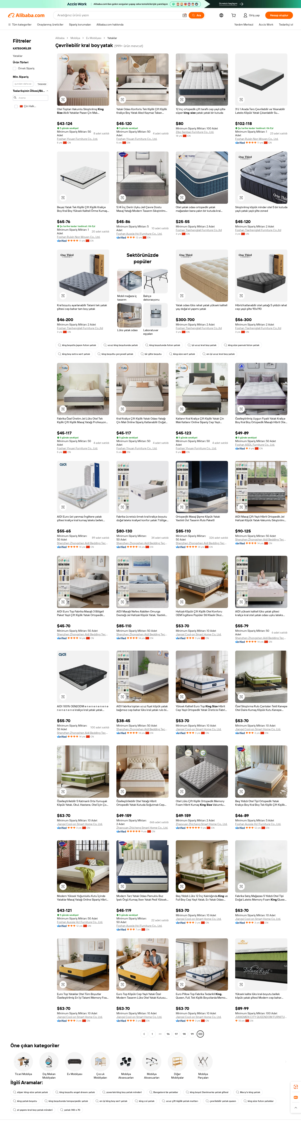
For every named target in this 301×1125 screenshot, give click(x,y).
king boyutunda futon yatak (162, 345)
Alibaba (59, 38)
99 (192, 1034)
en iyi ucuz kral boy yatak (218, 354)
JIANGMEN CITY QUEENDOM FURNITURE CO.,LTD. (261, 1017)
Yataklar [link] (112, 38)
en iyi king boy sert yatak (111, 1101)
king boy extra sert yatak (74, 354)
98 (184, 1034)
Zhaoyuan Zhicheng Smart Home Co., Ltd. (142, 827)
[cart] (234, 15)
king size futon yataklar (259, 1101)
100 (200, 1034)
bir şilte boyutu (151, 354)
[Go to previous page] (144, 1034)
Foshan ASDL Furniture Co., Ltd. (255, 444)
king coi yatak (144, 1101)
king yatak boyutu (25, 1101)
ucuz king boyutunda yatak (121, 345)
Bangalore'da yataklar (163, 1092)
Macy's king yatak (248, 1092)
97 (176, 1034)
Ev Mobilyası (93, 38)
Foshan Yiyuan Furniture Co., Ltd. (77, 138)
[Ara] (196, 15)
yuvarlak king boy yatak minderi (122, 1092)
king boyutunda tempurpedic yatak (66, 1101)
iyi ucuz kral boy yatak (202, 345)
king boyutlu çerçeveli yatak (115, 354)
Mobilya (75, 38)
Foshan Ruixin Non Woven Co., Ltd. (256, 138)
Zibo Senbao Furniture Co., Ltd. (195, 132)
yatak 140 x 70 (70, 1110)
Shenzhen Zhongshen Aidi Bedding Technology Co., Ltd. (83, 543)
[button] (184, 15)
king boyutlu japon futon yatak (77, 345)
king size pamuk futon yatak (241, 345)
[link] (296, 1087)
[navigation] (30, 536)
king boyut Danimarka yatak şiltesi (207, 1092)
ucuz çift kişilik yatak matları (180, 1101)
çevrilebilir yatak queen (221, 1101)
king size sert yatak (182, 354)
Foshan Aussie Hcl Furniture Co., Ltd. (139, 233)
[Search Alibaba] (118, 15)
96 (168, 1034)
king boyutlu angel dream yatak (75, 1092)
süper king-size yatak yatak (30, 1092)
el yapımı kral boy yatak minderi (33, 1110)
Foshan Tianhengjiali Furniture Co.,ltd (199, 230)
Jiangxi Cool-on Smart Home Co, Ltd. (198, 634)
